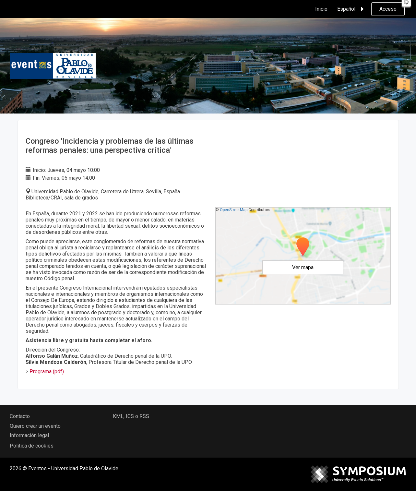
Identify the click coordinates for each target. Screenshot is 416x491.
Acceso (388, 9)
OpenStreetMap (233, 210)
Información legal (29, 435)
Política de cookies (31, 446)
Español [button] (351, 9)
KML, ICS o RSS (131, 416)
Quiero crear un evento (35, 426)
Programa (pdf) (47, 371)
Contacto (20, 416)
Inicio (321, 9)
